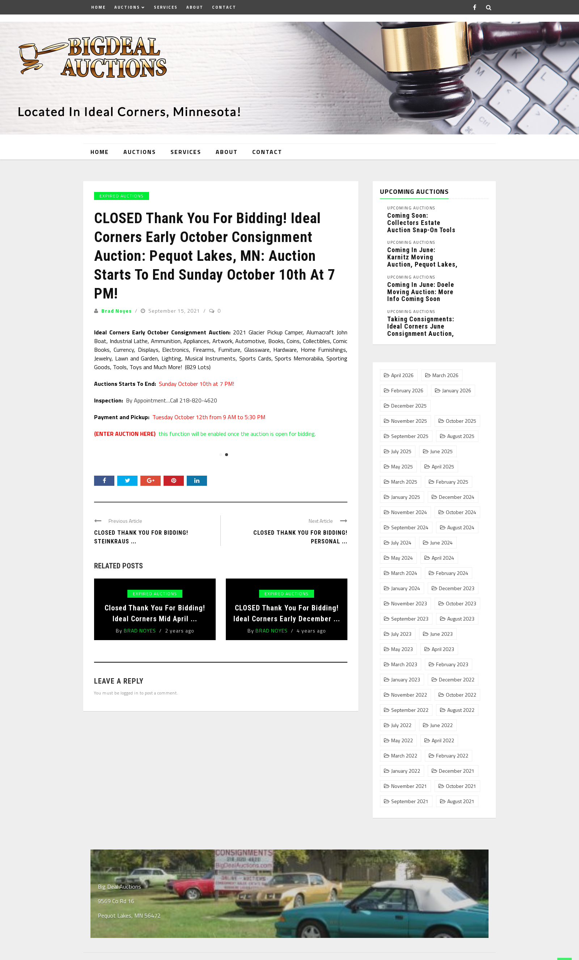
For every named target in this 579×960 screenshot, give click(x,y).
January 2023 (405, 679)
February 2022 (452, 755)
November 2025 (409, 421)
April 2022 (443, 740)
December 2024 (456, 497)
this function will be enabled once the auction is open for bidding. (205, 433)
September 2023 (409, 618)
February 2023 (452, 664)
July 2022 (401, 725)
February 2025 (452, 481)
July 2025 (401, 451)
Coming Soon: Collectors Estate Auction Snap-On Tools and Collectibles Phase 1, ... (421, 230)
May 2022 (402, 740)
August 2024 (460, 527)
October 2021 (461, 786)
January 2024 (405, 588)
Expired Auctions (122, 195)
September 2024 (409, 527)
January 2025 (405, 497)
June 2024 (441, 542)
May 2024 (402, 558)
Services (166, 7)
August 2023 (460, 618)
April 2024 (443, 558)
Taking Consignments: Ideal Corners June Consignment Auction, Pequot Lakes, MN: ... (420, 329)
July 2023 (401, 634)
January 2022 (405, 771)
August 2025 (460, 436)
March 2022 (404, 755)
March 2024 (404, 573)
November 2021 (409, 786)
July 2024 (401, 542)
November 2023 (409, 603)
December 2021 (456, 771)
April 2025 (443, 466)
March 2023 (404, 664)
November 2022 (409, 694)
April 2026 (402, 375)
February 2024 (452, 573)
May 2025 (402, 466)
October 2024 (461, 512)
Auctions (127, 7)
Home (98, 7)
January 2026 (456, 390)
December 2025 (409, 405)
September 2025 (409, 436)
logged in (130, 693)
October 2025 (461, 421)
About (194, 7)
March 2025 (404, 481)
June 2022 (441, 725)
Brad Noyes (116, 310)
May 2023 (402, 649)
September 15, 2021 (175, 310)
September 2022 (409, 710)
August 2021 (460, 801)
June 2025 (441, 451)
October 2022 (461, 694)
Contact (224, 7)
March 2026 (445, 375)
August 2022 (460, 710)
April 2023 (443, 649)
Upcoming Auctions (411, 208)
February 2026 (407, 390)
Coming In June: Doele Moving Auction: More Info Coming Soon (420, 292)
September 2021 (409, 801)
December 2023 (456, 588)
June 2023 (441, 634)
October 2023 (461, 603)
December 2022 (456, 679)
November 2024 (409, 512)
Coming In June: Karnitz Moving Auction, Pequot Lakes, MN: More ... (422, 260)
